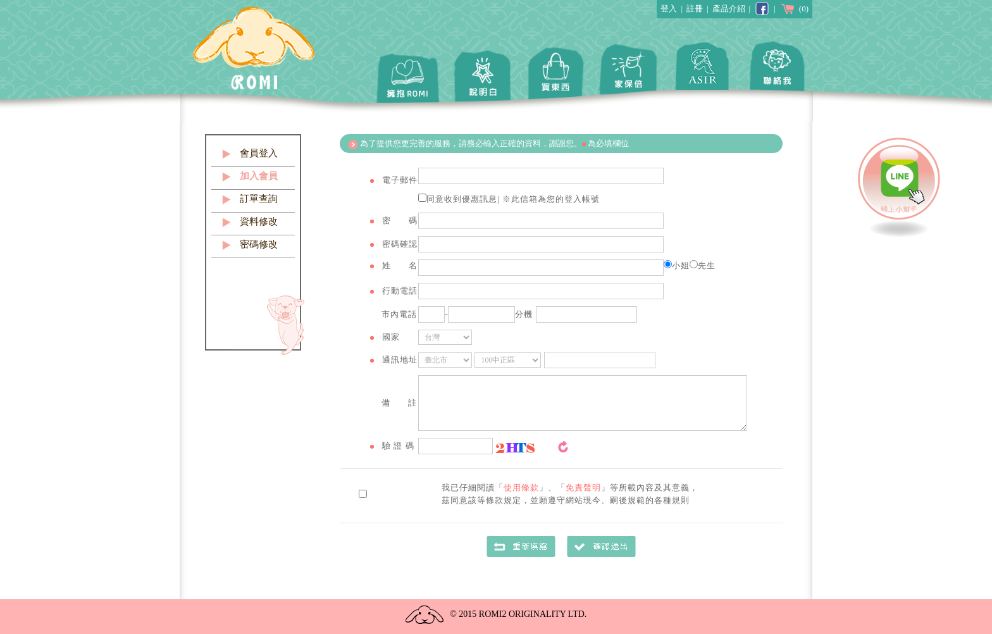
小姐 (677, 265)
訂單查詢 (259, 199)
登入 (668, 8)
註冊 (694, 8)
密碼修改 (259, 244)
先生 (703, 265)
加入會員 (259, 176)
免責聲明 (583, 487)
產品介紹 (728, 8)
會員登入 (259, 153)
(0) (794, 8)
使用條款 (521, 487)
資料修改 (259, 221)
